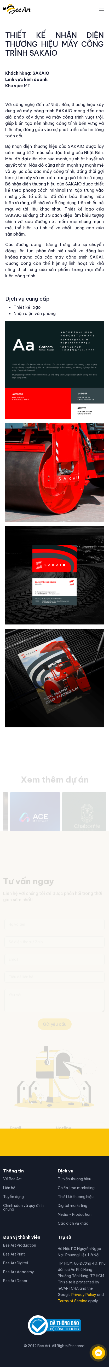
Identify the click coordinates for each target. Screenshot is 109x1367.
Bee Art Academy (18, 1272)
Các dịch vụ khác (73, 1223)
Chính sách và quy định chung (23, 1207)
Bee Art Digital (15, 1263)
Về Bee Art (12, 1179)
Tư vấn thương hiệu (74, 1179)
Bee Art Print (14, 1254)
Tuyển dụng (13, 1197)
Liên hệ (9, 1188)
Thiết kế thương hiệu (76, 1197)
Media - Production (74, 1214)
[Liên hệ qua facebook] (93, 1350)
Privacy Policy (83, 1294)
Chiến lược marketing (76, 1188)
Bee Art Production (19, 1245)
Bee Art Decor (15, 1281)
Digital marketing (72, 1205)
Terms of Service (72, 1301)
